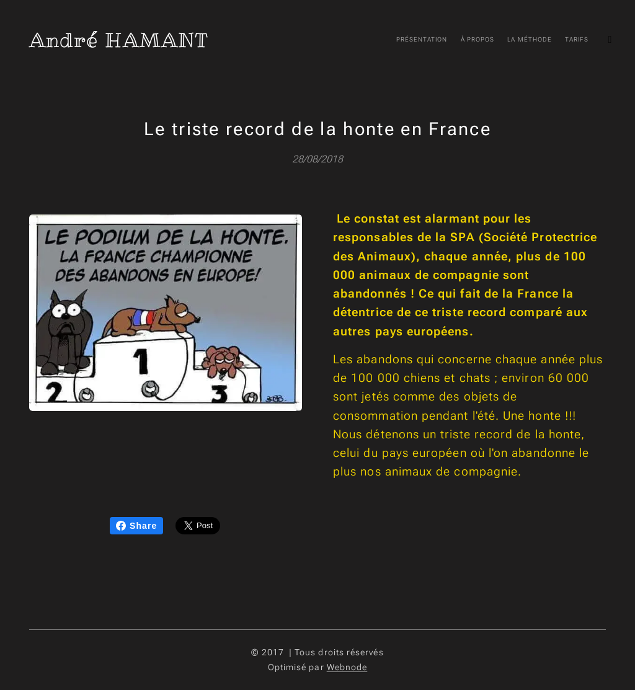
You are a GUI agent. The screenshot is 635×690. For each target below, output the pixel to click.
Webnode (347, 667)
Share (136, 526)
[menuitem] (437, 40)
